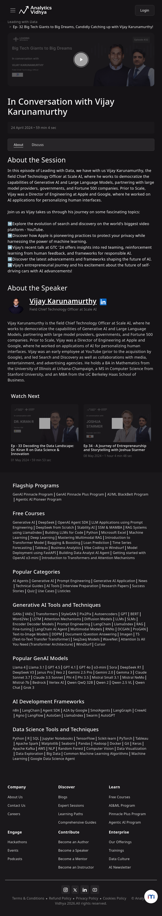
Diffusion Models (98, 619)
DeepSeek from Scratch (55, 527)
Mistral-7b (21, 682)
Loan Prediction (96, 542)
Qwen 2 (102, 682)
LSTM (36, 619)
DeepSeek (46, 522)
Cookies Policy (114, 898)
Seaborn (68, 743)
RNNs (109, 629)
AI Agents (20, 580)
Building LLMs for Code (64, 532)
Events (13, 850)
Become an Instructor (76, 867)
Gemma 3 (124, 672)
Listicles (64, 591)
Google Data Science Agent (52, 758)
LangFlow (35, 715)
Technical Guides (29, 586)
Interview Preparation (81, 586)
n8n (16, 710)
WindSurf (83, 644)
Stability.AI (86, 527)
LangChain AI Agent (51, 629)
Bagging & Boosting (63, 542)
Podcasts (15, 859)
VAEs (29, 614)
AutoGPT (108, 715)
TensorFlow (85, 738)
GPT (124, 614)
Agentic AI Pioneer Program (39, 499)
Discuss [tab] (37, 144)
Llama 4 (19, 667)
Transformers (47, 614)
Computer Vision (100, 748)
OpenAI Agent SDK (73, 522)
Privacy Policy (87, 898)
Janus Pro (45, 672)
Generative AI (24, 522)
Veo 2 (60, 672)
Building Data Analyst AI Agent (84, 552)
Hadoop (100, 743)
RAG (139, 624)
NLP (52, 748)
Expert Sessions (71, 805)
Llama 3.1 (37, 667)
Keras (137, 743)
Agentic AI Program (125, 822)
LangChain (102, 624)
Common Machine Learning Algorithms (96, 753)
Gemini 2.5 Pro (80, 672)
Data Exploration (29, 753)
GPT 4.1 (69, 667)
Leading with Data (23, 21)
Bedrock (39, 682)
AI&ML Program (122, 805)
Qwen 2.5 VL (122, 682)
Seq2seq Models (86, 639)
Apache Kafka (24, 748)
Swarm (92, 715)
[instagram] (65, 889)
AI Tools (53, 586)
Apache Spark (27, 743)
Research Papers (115, 586)
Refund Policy (60, 898)
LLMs (119, 619)
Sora (113, 667)
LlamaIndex (123, 624)
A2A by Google (75, 710)
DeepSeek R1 (131, 667)
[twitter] (75, 889)
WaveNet (110, 639)
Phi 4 (70, 677)
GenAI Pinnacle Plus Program (80, 494)
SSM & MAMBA (110, 527)
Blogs (62, 797)
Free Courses (119, 797)
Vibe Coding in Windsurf (104, 547)
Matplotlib (49, 743)
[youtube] (94, 889)
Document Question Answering (91, 634)
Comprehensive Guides (77, 822)
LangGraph (122, 710)
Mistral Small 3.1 (105, 677)
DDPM (57, 634)
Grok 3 (28, 687)
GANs (17, 614)
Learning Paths (70, 814)
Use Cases (46, 591)
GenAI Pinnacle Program (33, 494)
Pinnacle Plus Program (127, 814)
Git (126, 743)
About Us (15, 797)
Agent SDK (51, 710)
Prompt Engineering (73, 580)
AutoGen (53, 715)
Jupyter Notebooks (57, 738)
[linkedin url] (103, 302)
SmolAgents (100, 710)
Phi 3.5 (83, 677)
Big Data (53, 753)
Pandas (84, 743)
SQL (36, 738)
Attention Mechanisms (62, 619)
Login (144, 10)
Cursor (99, 644)
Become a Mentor (72, 859)
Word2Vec (21, 619)
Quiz (31, 591)
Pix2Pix (85, 614)
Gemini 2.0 (104, 672)
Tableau (41, 547)
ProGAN (139, 629)
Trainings (116, 850)
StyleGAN (68, 614)
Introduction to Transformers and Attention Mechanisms (88, 557)
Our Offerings (120, 842)
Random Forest (70, 748)
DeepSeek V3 (23, 672)
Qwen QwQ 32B (80, 682)
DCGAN (124, 629)
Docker (115, 743)
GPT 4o (84, 667)
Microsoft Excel (113, 532)
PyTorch (125, 738)
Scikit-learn (107, 738)
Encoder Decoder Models (33, 624)
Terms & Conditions (28, 898)
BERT (134, 614)
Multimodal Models (86, 629)
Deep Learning (42, 537)
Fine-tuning (22, 629)
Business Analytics (66, 547)
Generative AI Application (114, 580)
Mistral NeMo (133, 677)
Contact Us (17, 805)
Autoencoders (105, 614)
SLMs (131, 619)
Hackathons (17, 842)
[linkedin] (84, 889)
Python (92, 532)
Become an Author (73, 842)
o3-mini (100, 667)
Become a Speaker (73, 850)
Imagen (126, 634)
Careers (14, 814)
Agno (20, 715)
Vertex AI (56, 682)
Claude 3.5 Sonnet (48, 677)
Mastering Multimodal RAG (80, 537)
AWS (41, 748)
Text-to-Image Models (31, 634)
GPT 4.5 (54, 667)
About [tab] (18, 144)
